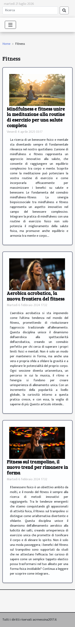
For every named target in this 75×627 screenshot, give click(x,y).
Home (6, 44)
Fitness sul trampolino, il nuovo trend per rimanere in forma (37, 467)
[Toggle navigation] (10, 25)
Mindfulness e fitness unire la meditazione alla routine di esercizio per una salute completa (36, 117)
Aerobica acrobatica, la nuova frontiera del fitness (35, 296)
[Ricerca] (30, 10)
